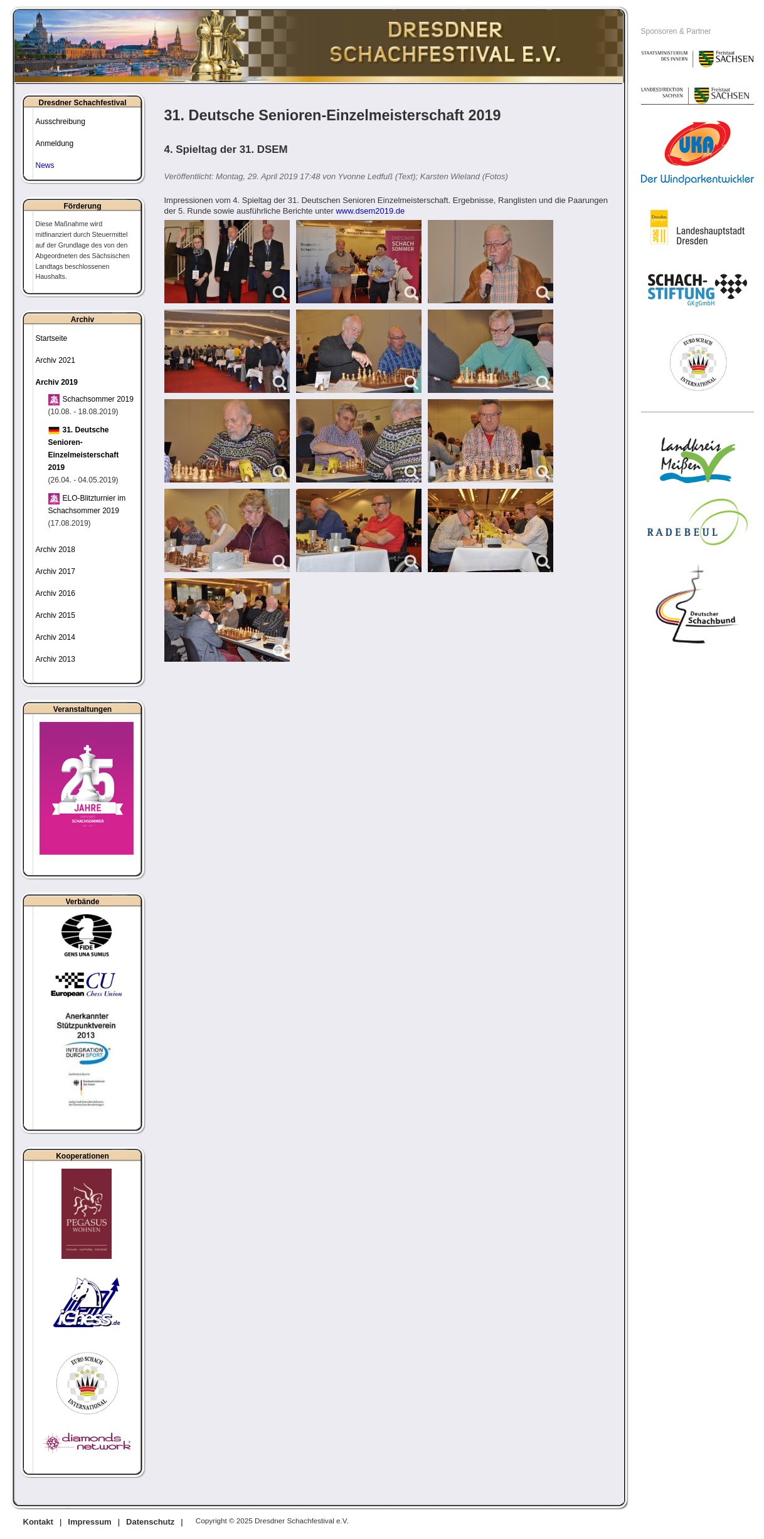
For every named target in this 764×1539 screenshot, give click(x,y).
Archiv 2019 (57, 382)
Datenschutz (150, 1521)
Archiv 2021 (55, 360)
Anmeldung (55, 143)
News (45, 165)
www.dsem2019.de (370, 211)
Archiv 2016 (55, 593)
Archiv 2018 (55, 549)
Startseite (52, 338)
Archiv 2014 (55, 637)
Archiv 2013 (55, 659)
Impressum (89, 1521)
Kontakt (38, 1521)
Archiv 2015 (55, 615)
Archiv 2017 (55, 571)
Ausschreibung (60, 121)
